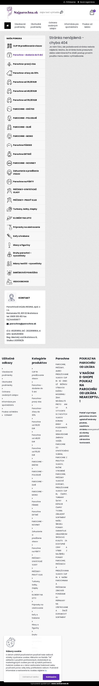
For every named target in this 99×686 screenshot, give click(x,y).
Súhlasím (51, 676)
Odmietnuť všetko (30, 677)
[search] (61, 12)
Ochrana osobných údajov (53, 25)
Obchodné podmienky (36, 25)
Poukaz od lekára (87, 25)
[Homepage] (7, 26)
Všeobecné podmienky (20, 25)
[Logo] (22, 12)
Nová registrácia (87, 2)
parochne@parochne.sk (23, 323)
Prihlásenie (71, 2)
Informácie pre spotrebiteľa (72, 25)
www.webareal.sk (60, 683)
